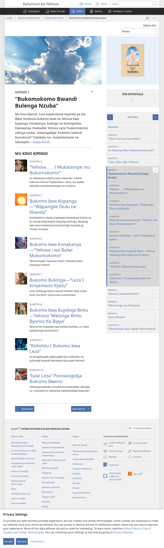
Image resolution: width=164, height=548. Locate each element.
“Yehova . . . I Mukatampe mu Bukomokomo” (59, 170)
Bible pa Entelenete (51, 442)
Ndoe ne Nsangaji (19, 471)
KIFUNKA (132, 117)
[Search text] (131, 4)
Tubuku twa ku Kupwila (53, 477)
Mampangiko (48, 482)
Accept (9, 541)
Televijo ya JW (48, 496)
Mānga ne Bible (18, 503)
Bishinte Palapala (50, 468)
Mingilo (76, 487)
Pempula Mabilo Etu (82, 468)
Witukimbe (78, 463)
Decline (21, 541)
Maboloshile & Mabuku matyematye (53, 454)
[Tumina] (147, 18)
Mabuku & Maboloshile (29, 17)
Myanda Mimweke (81, 492)
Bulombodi (47, 492)
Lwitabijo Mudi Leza (20, 493)
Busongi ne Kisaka (20, 476)
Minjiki (45, 506)
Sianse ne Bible (18, 498)
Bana (13, 488)
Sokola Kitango (113, 451)
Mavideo (46, 501)
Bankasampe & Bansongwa (18, 482)
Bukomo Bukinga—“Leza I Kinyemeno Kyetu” (56, 282)
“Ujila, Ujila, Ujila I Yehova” (133, 160)
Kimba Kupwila (137, 443)
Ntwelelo (113, 127)
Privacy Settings (123, 532)
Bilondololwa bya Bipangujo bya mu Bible (22, 444)
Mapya (76, 436)
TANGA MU (149, 25)
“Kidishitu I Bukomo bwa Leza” (54, 348)
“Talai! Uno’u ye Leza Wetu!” (133, 137)
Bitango (76, 483)
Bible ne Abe (17, 436)
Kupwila (76, 473)
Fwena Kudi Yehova (54, 17)
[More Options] (154, 18)
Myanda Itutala (80, 445)
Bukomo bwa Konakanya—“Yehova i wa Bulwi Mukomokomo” (55, 249)
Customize (37, 541)
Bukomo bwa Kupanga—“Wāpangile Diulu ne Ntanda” (53, 206)
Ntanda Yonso (79, 497)
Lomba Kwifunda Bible (83, 459)
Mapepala (46, 472)
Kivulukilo (77, 478)
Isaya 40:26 (41, 142)
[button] (55, 11)
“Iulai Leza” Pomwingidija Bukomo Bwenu (55, 378)
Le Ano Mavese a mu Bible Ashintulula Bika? (23, 452)
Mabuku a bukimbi (51, 487)
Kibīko (10, 17)
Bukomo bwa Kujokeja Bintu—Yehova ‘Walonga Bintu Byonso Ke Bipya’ (58, 315)
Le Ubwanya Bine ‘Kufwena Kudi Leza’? (133, 148)
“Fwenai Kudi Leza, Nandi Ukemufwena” (133, 327)
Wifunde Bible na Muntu (22, 458)
